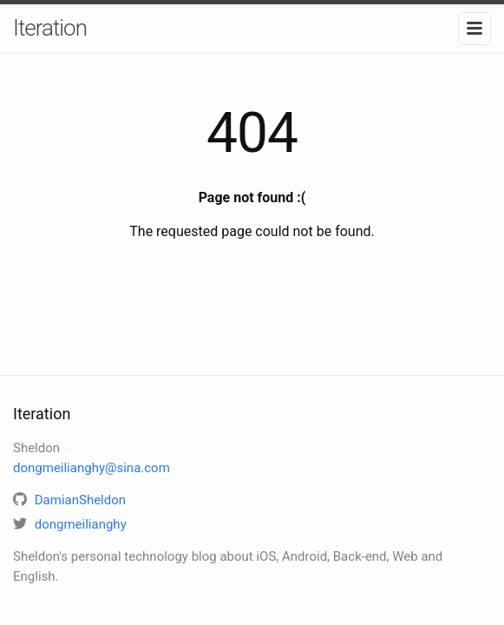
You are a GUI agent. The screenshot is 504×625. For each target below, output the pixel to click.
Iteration (50, 28)
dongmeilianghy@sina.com (91, 468)
